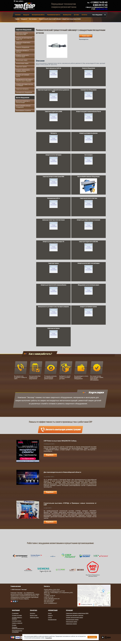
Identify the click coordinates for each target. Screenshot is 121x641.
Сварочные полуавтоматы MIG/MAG (23, 43)
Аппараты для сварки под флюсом (88, 138)
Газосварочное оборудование (24, 92)
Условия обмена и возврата (17, 618)
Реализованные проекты (53, 15)
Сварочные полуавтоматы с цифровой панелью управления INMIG (53, 95)
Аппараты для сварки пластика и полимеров (24, 85)
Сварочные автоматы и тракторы (22, 51)
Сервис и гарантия (17, 623)
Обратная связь (34, 617)
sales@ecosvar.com (101, 9)
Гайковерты (53, 138)
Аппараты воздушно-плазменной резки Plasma (88, 116)
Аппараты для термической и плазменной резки (53, 289)
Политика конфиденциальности (18, 627)
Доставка (76, 15)
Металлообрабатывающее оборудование (23, 106)
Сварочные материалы (22, 89)
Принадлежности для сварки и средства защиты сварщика (24, 80)
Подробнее (48, 638)
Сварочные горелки (21, 66)
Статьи (50, 617)
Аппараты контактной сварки (53, 159)
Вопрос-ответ (33, 615)
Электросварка (33, 19)
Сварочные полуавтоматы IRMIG (53, 116)
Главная (17, 19)
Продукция (26, 15)
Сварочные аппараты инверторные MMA (22, 33)
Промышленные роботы (38, 15)
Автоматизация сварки (22, 63)
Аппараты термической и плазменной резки (23, 70)
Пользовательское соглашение (17, 631)
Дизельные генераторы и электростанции (23, 101)
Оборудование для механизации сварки (88, 289)
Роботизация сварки (71, 621)
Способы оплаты (16, 621)
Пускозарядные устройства (23, 110)
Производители (67, 15)
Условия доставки (17, 615)
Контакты (84, 15)
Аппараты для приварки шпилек (22, 75)
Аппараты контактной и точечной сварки (22, 56)
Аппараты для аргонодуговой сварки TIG (24, 38)
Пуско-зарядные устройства (53, 72)
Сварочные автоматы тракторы (88, 203)
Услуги (50, 613)
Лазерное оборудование (22, 47)
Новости (50, 615)
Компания (17, 15)
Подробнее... (50, 455)
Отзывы (14, 625)
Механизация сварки (21, 60)
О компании (15, 613)
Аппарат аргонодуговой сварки (74, 617)
